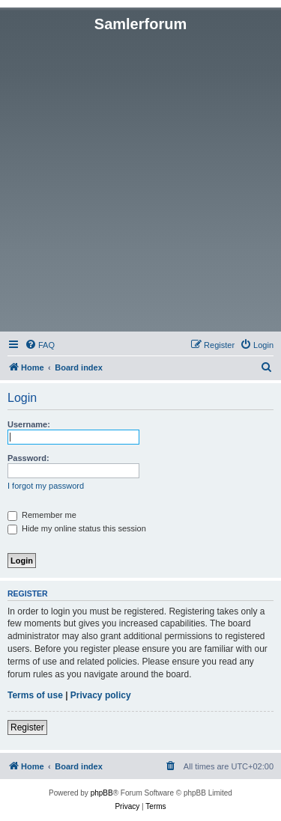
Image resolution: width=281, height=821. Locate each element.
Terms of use (35, 695)
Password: (28, 458)
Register (27, 727)
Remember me (41, 514)
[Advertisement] (140, 180)
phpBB (102, 793)
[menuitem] (40, 345)
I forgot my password (45, 485)
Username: (28, 424)
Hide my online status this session (76, 528)
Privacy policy (100, 695)
